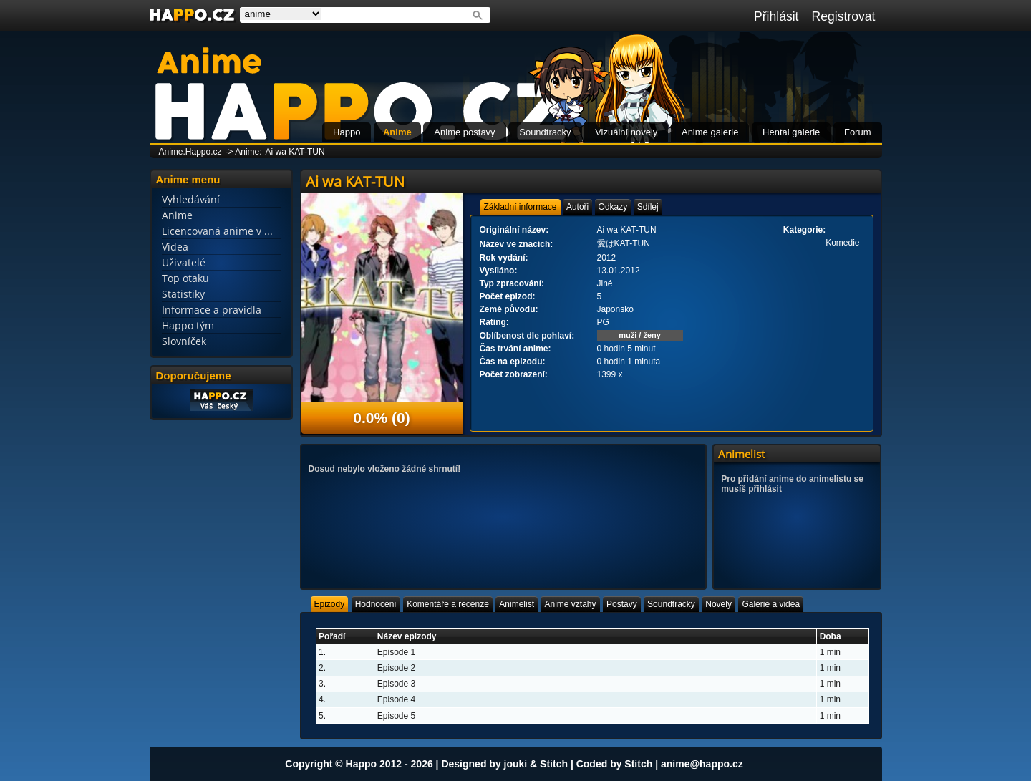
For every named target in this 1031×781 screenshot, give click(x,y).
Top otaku (185, 278)
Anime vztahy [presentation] (570, 604)
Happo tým (188, 325)
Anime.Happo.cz (190, 152)
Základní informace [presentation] (520, 207)
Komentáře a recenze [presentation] (448, 604)
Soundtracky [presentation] (671, 604)
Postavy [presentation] (621, 604)
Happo (346, 132)
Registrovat (844, 16)
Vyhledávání (191, 199)
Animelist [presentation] (516, 604)
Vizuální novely (626, 132)
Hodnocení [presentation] (376, 604)
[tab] (520, 207)
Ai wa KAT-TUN (295, 152)
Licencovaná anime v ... (217, 231)
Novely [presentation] (718, 604)
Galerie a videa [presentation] (771, 604)
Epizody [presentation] (329, 604)
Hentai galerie (791, 132)
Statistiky (183, 294)
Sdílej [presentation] (648, 207)
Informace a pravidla (211, 309)
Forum (857, 132)
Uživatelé (183, 262)
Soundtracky (545, 132)
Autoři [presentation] (577, 207)
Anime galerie (710, 132)
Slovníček (184, 341)
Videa (175, 246)
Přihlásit (776, 16)
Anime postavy (464, 132)
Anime (397, 132)
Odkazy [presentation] (613, 207)
